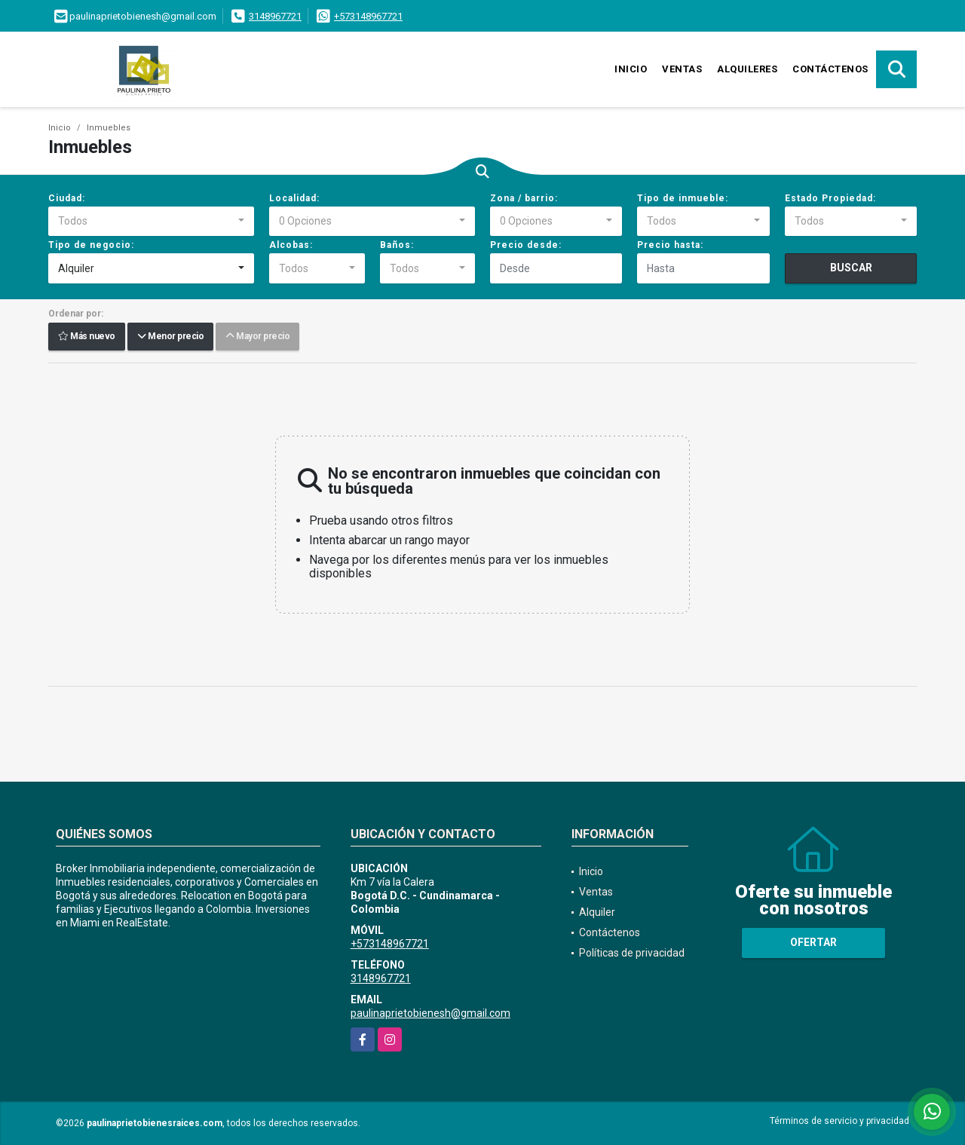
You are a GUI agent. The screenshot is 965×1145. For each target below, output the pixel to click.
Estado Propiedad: (830, 198)
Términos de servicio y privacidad (839, 1121)
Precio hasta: (670, 245)
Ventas (682, 69)
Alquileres (747, 69)
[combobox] (151, 222)
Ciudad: (66, 198)
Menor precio (170, 337)
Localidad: (294, 198)
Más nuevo (86, 337)
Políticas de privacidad (632, 953)
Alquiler (597, 912)
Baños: (397, 245)
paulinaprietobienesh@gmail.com (430, 1013)
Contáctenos (830, 69)
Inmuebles (108, 128)
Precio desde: (526, 245)
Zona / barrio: (524, 198)
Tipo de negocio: (91, 245)
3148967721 (275, 16)
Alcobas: (291, 245)
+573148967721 (368, 16)
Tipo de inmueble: (682, 198)
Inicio (630, 69)
